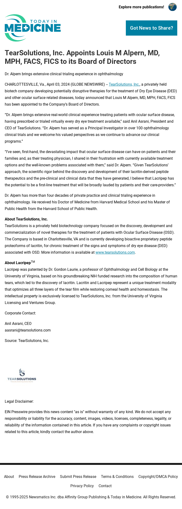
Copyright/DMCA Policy (158, 476)
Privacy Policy (82, 486)
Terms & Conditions (117, 476)
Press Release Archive (37, 476)
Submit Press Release (78, 476)
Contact (105, 486)
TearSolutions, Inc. (124, 84)
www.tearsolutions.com (115, 252)
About (9, 476)
